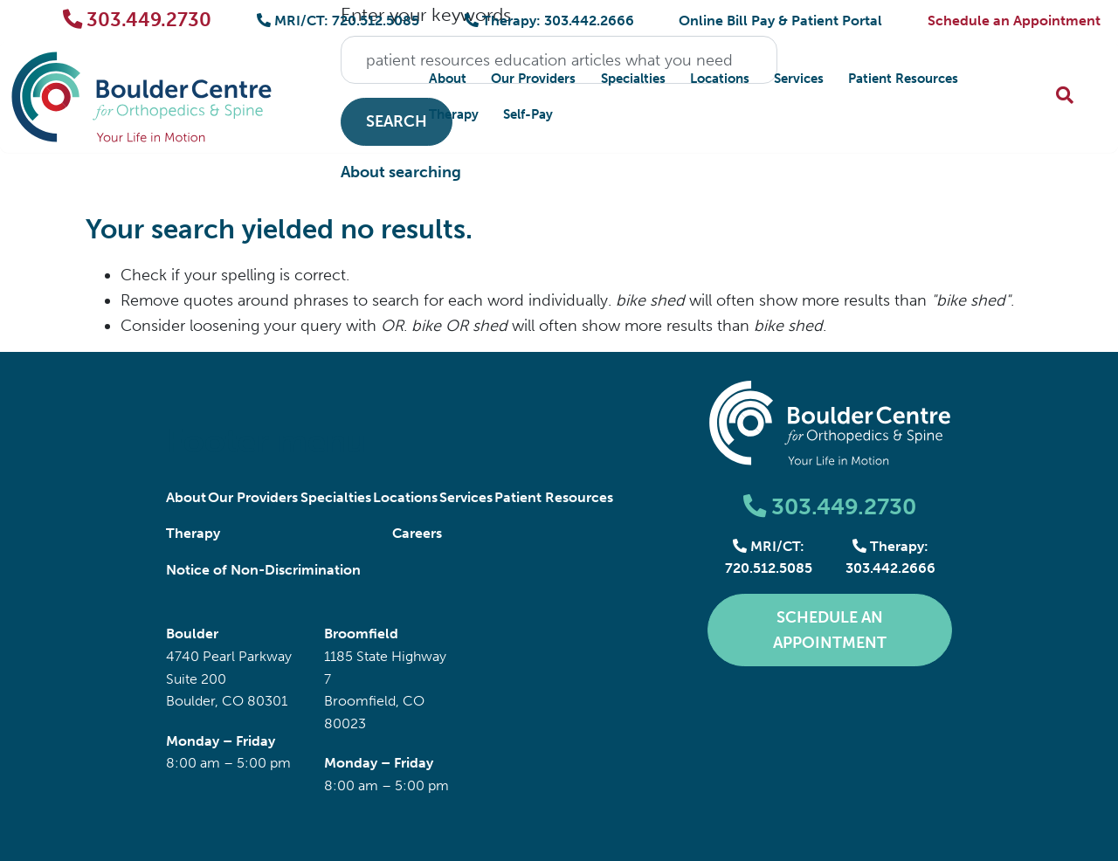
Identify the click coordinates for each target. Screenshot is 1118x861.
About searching (401, 172)
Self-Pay (528, 114)
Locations (719, 78)
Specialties (633, 78)
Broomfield (361, 633)
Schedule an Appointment (1014, 20)
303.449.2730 (137, 19)
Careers (417, 533)
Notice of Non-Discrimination (263, 569)
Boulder (192, 633)
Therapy (454, 114)
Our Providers (533, 78)
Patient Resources (903, 78)
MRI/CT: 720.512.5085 (338, 20)
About (447, 78)
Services (799, 78)
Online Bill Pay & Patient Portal (780, 20)
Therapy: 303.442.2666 (549, 20)
